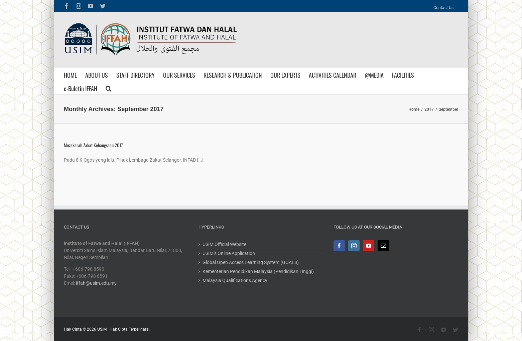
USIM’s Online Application (229, 253)
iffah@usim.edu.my (96, 283)
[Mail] (383, 245)
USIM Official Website (224, 244)
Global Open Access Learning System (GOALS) (251, 262)
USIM (102, 329)
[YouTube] (368, 245)
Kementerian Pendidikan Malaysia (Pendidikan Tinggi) (258, 271)
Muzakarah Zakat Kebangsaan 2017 (93, 145)
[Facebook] (339, 245)
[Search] (108, 87)
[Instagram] (354, 245)
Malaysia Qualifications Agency (235, 280)
